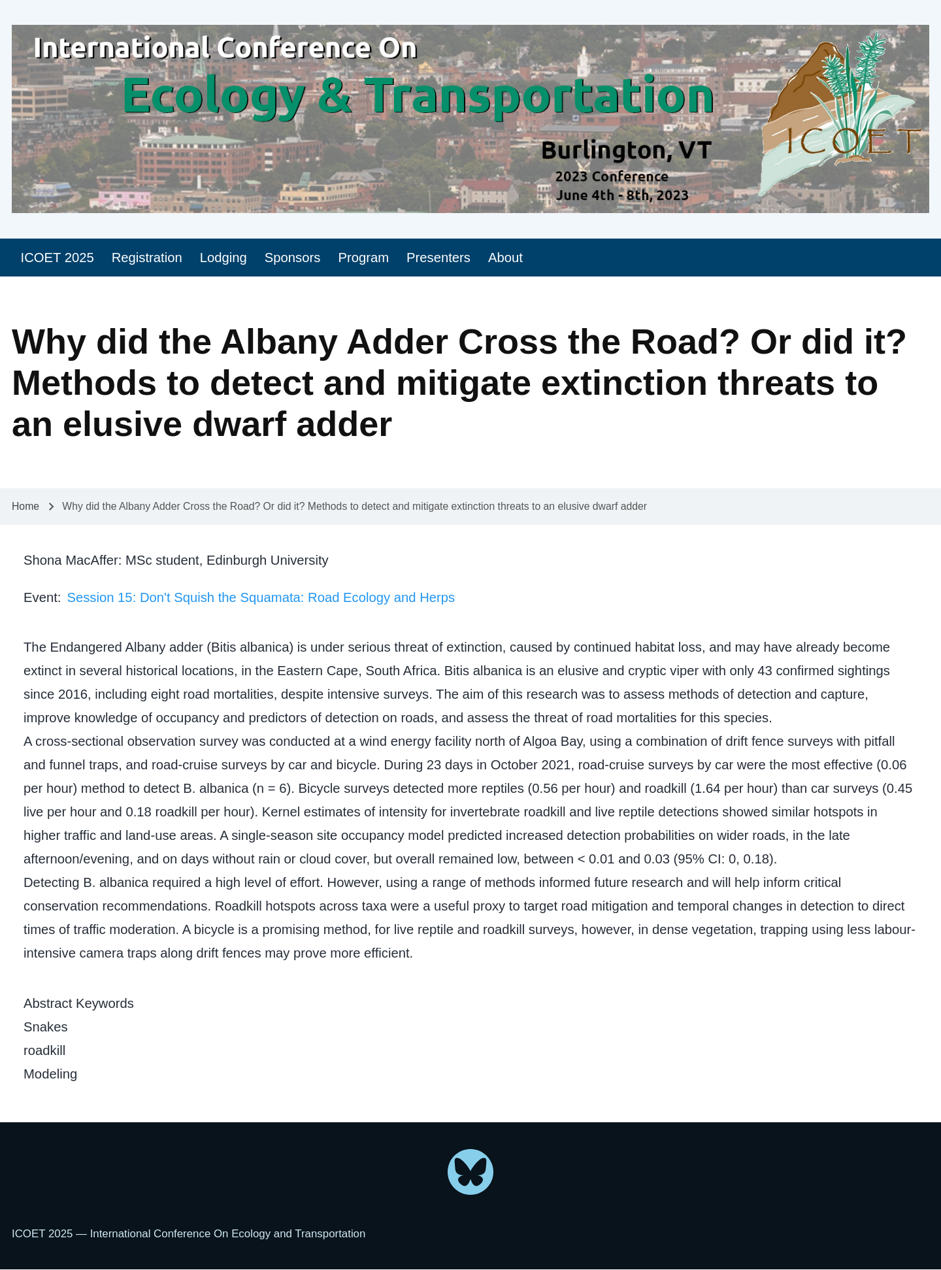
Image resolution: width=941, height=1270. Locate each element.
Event (41, 597)
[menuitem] (57, 258)
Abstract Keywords (79, 1003)
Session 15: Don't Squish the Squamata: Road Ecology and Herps (261, 597)
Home (25, 506)
